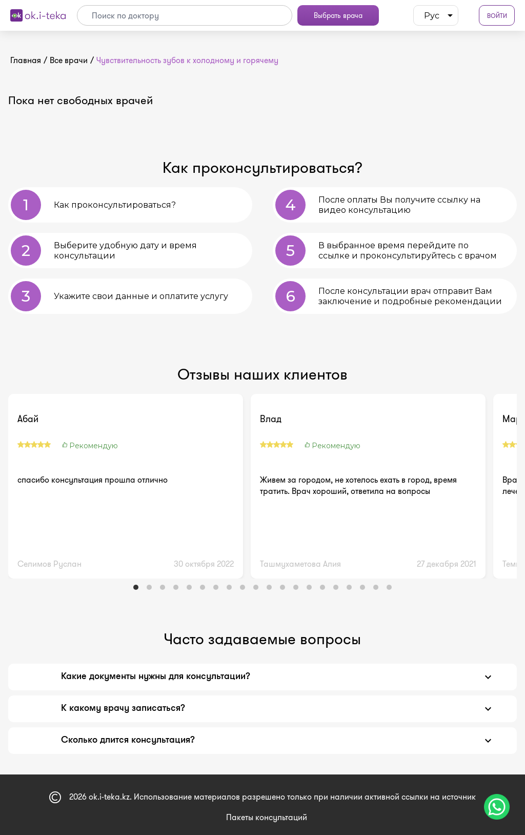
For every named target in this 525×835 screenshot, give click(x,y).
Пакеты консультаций (266, 817)
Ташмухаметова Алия (300, 564)
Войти (497, 15)
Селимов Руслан (49, 564)
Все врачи (69, 60)
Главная (25, 60)
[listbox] (435, 15)
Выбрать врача (338, 15)
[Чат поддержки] (497, 807)
